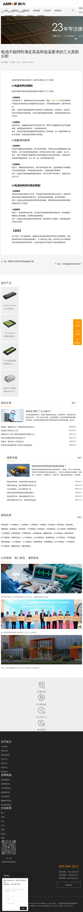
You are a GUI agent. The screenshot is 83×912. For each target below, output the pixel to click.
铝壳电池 (60, 525)
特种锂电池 (16, 533)
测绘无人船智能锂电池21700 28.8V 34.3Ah (10, 391)
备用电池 (13, 529)
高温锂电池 (50, 537)
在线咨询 (68, 885)
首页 (6, 10)
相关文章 (6, 402)
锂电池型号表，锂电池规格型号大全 (21, 496)
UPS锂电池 (31, 529)
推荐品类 (6, 515)
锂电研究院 (5, 755)
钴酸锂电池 (47, 533)
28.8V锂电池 (59, 542)
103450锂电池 (38, 537)
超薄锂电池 (37, 542)
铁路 (2, 830)
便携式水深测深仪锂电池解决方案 (21, 261)
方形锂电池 (26, 533)
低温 (32, 80)
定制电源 (36, 10)
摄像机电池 (15, 546)
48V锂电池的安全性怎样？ (72, 264)
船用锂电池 (71, 529)
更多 (73, 403)
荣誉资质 (4, 751)
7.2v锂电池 (24, 525)
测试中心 (4, 763)
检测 (2, 838)
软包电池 (69, 525)
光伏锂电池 (50, 529)
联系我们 (41, 16)
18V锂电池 (5, 546)
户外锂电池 (71, 537)
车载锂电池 (48, 542)
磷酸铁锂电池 (6, 801)
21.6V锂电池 (27, 537)
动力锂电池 (5, 796)
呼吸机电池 (16, 537)
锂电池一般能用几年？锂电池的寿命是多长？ (18, 427)
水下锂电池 (60, 537)
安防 (2, 817)
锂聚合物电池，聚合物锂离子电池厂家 (21, 485)
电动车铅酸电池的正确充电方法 (13, 438)
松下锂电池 (5, 537)
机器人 (3, 834)
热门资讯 (20, 558)
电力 (2, 821)
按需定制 (57, 10)
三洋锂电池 (5, 533)
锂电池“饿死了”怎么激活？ (39, 411)
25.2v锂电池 (16, 542)
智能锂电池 (5, 784)
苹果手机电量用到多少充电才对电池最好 (16, 445)
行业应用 (47, 10)
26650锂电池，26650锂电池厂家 (19, 489)
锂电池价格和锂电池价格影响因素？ (49, 466)
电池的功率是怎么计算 (9, 430)
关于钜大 (30, 16)
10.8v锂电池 (58, 533)
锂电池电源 (5, 542)
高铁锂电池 (68, 533)
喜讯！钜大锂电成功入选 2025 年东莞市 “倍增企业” (20, 668)
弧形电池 (41, 529)
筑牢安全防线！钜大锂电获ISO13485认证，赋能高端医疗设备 (24, 597)
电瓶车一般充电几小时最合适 (12, 441)
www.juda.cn (49, 903)
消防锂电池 (26, 546)
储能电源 (4, 529)
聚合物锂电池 (6, 805)
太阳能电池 (37, 533)
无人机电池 (61, 529)
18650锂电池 (5, 788)
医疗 (2, 813)
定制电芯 (15, 10)
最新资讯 (33, 558)
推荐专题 (12, 457)
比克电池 (51, 525)
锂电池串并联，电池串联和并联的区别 (21, 482)
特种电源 (4, 525)
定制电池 (25, 10)
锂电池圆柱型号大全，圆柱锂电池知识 (21, 500)
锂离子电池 (56, 100)
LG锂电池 (34, 525)
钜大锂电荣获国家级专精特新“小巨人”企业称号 (19, 632)
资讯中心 (19, 16)
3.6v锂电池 (14, 525)
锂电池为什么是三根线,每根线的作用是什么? (18, 434)
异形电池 (22, 529)
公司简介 (4, 747)
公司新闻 (6, 558)
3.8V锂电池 (70, 542)
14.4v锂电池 (27, 542)
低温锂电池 (5, 780)
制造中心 (4, 767)
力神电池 (43, 525)
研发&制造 (8, 16)
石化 (2, 825)
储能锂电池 (5, 792)
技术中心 (4, 759)
